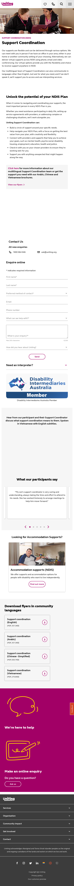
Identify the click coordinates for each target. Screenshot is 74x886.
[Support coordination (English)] (27, 622)
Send (37, 356)
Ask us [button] (13, 784)
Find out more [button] (37, 584)
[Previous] (25, 527)
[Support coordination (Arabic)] (27, 639)
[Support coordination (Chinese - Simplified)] (27, 656)
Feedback (72, 709)
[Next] (48, 527)
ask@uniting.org (48, 252)
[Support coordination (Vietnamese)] (27, 673)
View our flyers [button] (15, 184)
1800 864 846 (19, 252)
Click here (13, 168)
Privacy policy (37, 875)
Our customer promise (37, 879)
